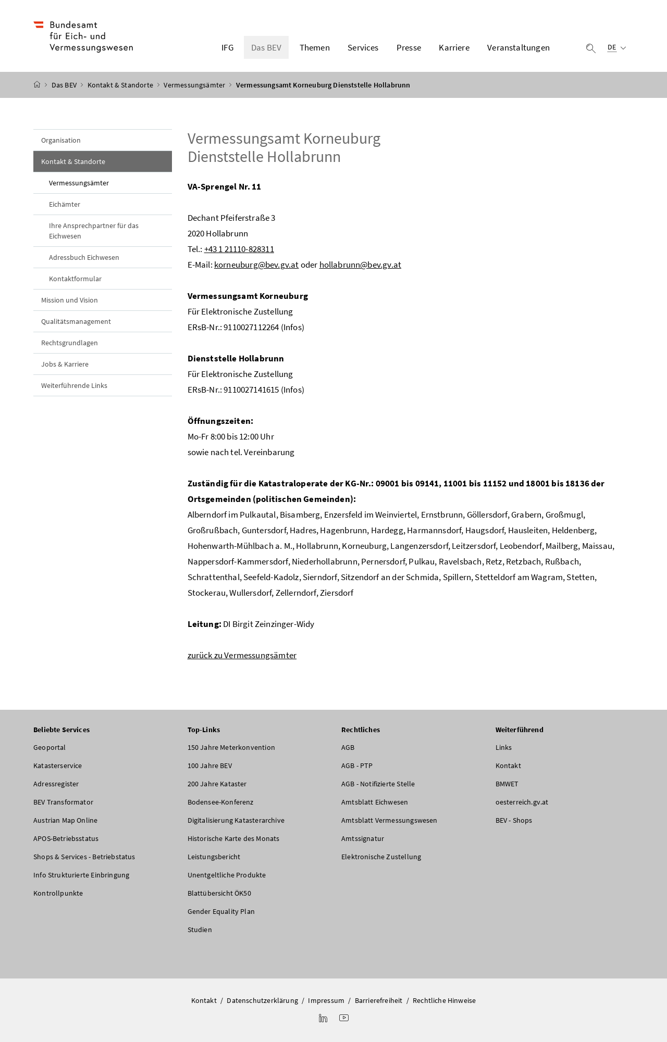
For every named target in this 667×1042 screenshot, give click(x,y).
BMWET (507, 783)
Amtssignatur (362, 838)
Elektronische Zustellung (381, 856)
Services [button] (363, 47)
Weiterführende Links (74, 385)
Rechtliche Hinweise (444, 1000)
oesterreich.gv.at (522, 802)
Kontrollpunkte (58, 893)
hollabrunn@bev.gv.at (360, 264)
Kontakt (508, 765)
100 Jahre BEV (210, 765)
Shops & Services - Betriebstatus (84, 856)
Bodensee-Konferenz (221, 802)
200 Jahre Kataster (217, 783)
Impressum (326, 1000)
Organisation (61, 140)
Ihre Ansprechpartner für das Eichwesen (94, 231)
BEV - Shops (514, 820)
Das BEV (65, 85)
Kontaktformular (75, 278)
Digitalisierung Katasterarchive (236, 820)
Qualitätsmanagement (76, 321)
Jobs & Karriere (65, 364)
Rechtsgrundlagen (69, 342)
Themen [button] (315, 47)
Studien (200, 929)
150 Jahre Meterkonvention (231, 747)
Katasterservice (57, 765)
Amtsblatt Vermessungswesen (389, 820)
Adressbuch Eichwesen (84, 257)
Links (504, 747)
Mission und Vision (69, 300)
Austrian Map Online (65, 820)
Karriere (454, 47)
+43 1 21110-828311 (239, 249)
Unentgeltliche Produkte (227, 875)
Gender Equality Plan (221, 911)
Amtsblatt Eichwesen (374, 802)
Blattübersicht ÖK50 (219, 893)
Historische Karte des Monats (234, 838)
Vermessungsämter (195, 85)
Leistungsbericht (214, 856)
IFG (227, 47)
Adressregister (56, 783)
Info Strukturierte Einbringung (81, 875)
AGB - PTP (357, 765)
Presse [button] (409, 47)
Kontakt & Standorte (121, 85)
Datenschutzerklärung (262, 1000)
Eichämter (64, 204)
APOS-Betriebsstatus (65, 838)
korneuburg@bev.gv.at (256, 264)
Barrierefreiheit (379, 1000)
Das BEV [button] (266, 47)
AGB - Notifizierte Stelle (378, 783)
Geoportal (49, 747)
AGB (348, 747)
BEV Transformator (63, 802)
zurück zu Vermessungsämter (242, 655)
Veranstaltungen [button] (518, 47)
